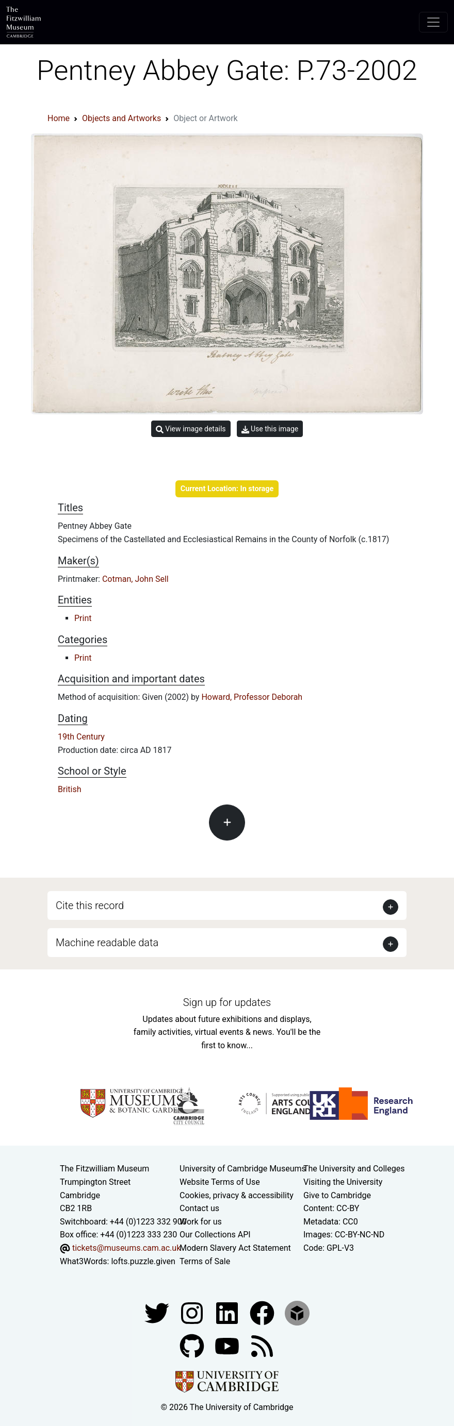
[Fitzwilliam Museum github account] (192, 1345)
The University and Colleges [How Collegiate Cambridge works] (353, 1168)
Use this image (270, 429)
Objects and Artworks (121, 118)
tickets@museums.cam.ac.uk (126, 1248)
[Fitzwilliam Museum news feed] (262, 1345)
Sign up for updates (227, 1002)
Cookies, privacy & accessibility (237, 1195)
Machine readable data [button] (107, 942)
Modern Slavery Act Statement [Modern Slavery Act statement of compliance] (235, 1248)
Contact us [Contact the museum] (199, 1208)
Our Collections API (215, 1234)
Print (82, 618)
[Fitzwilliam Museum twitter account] (157, 1312)
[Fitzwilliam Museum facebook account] (228, 1312)
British (69, 789)
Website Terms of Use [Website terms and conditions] (220, 1182)
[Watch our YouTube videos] (228, 1345)
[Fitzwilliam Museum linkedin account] (263, 1312)
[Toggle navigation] (433, 22)
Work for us (201, 1222)
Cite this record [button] (90, 905)
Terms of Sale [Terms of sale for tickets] (205, 1261)
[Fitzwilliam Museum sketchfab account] (297, 1312)
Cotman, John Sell (135, 579)
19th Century (81, 737)
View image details (191, 429)
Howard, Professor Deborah (251, 697)
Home (58, 118)
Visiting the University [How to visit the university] (342, 1182)
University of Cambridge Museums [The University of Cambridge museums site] (243, 1168)
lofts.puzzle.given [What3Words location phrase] (143, 1261)
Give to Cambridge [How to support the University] (337, 1195)
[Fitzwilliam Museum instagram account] (192, 1312)
